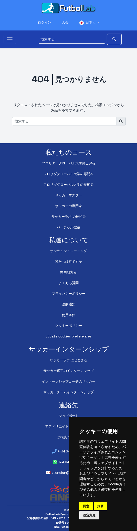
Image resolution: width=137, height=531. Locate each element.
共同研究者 (69, 272)
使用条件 (68, 315)
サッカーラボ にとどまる (68, 360)
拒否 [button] (100, 506)
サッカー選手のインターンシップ (68, 371)
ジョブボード (68, 416)
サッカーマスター (68, 195)
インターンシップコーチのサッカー (68, 381)
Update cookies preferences (68, 336)
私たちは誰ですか (68, 261)
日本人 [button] (88, 22)
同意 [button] (86, 506)
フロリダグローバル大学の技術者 (68, 184)
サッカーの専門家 (68, 206)
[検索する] (69, 38)
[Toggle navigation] (10, 38)
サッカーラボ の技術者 (68, 216)
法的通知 (68, 304)
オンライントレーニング (68, 251)
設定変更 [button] (89, 515)
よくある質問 (68, 283)
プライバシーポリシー (68, 293)
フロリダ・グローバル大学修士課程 (68, 163)
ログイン (44, 22)
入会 (65, 22)
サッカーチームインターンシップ (68, 392)
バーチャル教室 (68, 227)
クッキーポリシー (68, 325)
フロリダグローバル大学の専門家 (68, 174)
